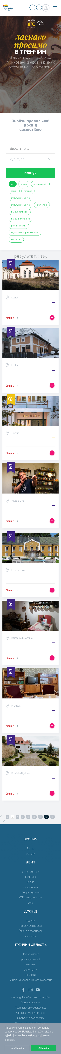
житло (30, 882)
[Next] (4, 820)
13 (40, 817)
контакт (30, 964)
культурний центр (20, 198)
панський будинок (20, 219)
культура (30, 876)
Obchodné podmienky (30, 1018)
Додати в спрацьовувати (52, 317)
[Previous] (1, 816)
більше (10, 317)
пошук (30, 172)
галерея (28, 191)
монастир (16, 239)
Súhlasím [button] (43, 1048)
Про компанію (30, 954)
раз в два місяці (30, 959)
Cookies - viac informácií (30, 1012)
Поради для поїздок (30, 925)
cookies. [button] (10, 1039)
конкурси (30, 936)
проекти (31, 974)
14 (46, 817)
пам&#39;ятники (19, 212)
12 (34, 817)
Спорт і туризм (30, 892)
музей (24, 184)
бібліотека (42, 205)
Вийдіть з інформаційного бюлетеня (30, 980)
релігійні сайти (18, 226)
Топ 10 (30, 848)
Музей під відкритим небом (25, 232)
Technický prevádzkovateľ (30, 1007)
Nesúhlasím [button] (17, 1048)
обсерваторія (40, 184)
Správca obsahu (30, 1002)
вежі (30, 902)
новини (30, 920)
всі (12, 184)
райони (30, 853)
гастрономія (30, 887)
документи (30, 969)
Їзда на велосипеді (31, 931)
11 (28, 817)
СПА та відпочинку (30, 897)
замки (14, 191)
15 (52, 817)
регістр (32, 7)
